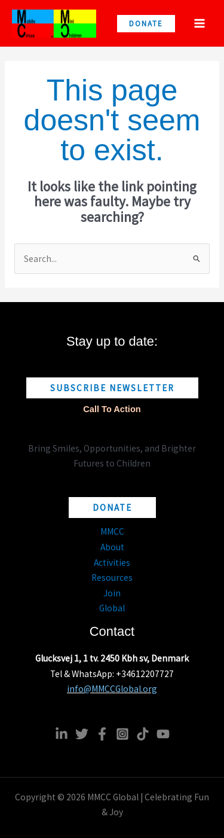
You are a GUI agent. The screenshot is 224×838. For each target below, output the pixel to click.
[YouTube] (163, 734)
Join (112, 593)
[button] (146, 23)
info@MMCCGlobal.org (112, 688)
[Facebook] (102, 734)
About (112, 547)
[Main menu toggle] (199, 23)
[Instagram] (122, 734)
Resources (112, 577)
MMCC (112, 531)
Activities (112, 562)
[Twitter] (81, 734)
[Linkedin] (61, 734)
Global (112, 608)
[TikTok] (142, 734)
